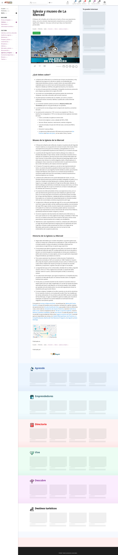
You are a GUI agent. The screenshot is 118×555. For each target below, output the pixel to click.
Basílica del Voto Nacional (51, 318)
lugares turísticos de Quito (64, 314)
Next (78, 49)
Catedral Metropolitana (59, 316)
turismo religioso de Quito (47, 303)
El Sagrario (62, 318)
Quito (75, 312)
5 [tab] (56, 62)
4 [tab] (55, 62)
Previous (32, 49)
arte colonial (58, 312)
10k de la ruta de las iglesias (63, 310)
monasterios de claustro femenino (54, 309)
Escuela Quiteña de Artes (52, 307)
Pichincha (37, 33)
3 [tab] (54, 62)
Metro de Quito (50, 133)
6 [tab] (57, 62)
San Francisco (70, 316)
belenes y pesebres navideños (41, 312)
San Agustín (69, 318)
